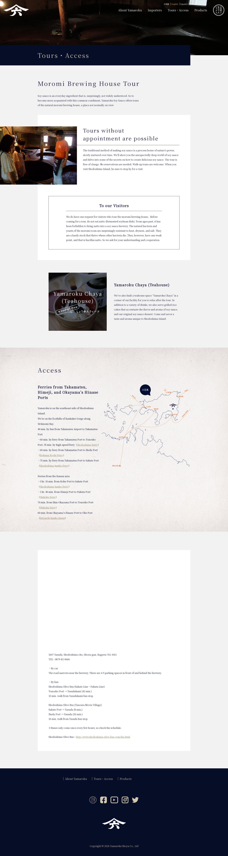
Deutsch (193, 4)
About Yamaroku (76, 778)
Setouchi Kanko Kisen (52, 518)
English (174, 4)
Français (203, 4)
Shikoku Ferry (48, 497)
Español (183, 4)
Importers (155, 10)
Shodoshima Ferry (87, 444)
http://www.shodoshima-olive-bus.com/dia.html (103, 737)
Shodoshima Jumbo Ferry (54, 465)
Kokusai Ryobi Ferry (51, 455)
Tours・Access (178, 10)
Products (200, 10)
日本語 (166, 4)
